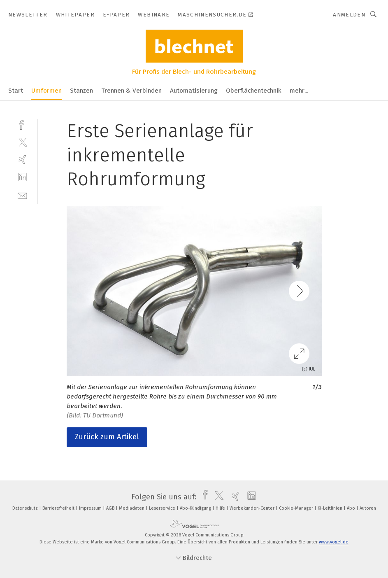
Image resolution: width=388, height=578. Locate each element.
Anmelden (349, 14)
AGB (111, 508)
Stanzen (81, 90)
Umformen (46, 90)
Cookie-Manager (296, 508)
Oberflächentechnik (253, 90)
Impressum (91, 508)
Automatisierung (194, 90)
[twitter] (22, 142)
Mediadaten (132, 508)
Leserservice (163, 508)
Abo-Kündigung (196, 508)
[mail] (22, 195)
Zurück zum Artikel (107, 436)
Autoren (368, 508)
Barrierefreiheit (59, 508)
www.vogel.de (334, 542)
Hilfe (221, 508)
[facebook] (22, 124)
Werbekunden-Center (253, 508)
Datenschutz (25, 508)
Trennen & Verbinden (131, 90)
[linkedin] (22, 177)
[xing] (22, 159)
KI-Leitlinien (331, 508)
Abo (351, 508)
